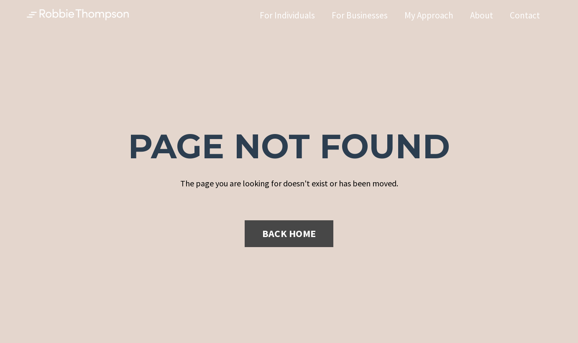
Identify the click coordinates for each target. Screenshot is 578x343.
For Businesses (360, 15)
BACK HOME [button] (289, 233)
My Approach (428, 15)
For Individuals (287, 15)
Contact (525, 15)
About (481, 15)
